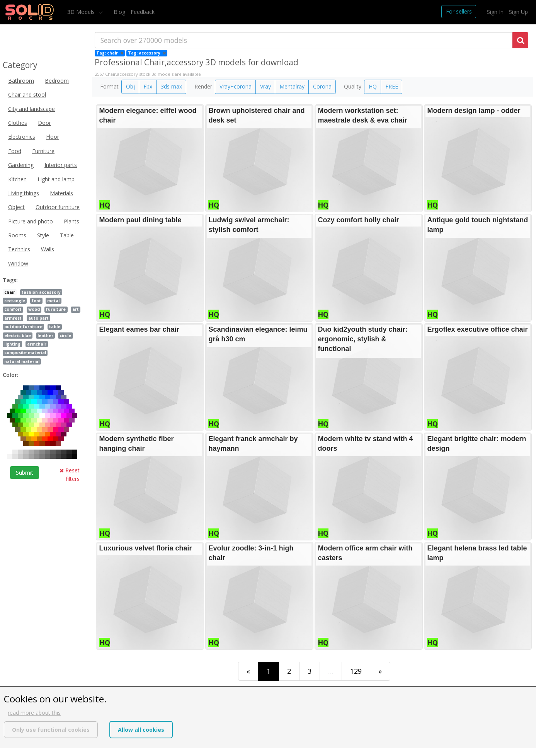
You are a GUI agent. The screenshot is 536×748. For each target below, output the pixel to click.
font (36, 300)
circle (65, 335)
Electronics (21, 136)
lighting (12, 344)
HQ (373, 86)
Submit (24, 472)
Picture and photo (30, 221)
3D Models (81, 11)
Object (16, 207)
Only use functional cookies (51, 729)
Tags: (10, 280)
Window (18, 263)
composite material (25, 352)
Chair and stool (27, 94)
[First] (248, 671)
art (75, 309)
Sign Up (518, 11)
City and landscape (31, 108)
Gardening (21, 165)
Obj (130, 86)
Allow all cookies (141, 729)
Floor (52, 136)
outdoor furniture (23, 326)
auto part (38, 318)
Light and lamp (56, 179)
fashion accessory (41, 292)
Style (43, 235)
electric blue (17, 335)
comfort (13, 309)
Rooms (17, 235)
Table (67, 235)
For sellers (459, 11)
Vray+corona (236, 86)
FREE (391, 86)
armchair (36, 344)
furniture (56, 309)
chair (9, 292)
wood (34, 309)
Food (14, 151)
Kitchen (17, 179)
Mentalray (292, 86)
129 (356, 671)
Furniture (43, 151)
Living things (23, 193)
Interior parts (60, 165)
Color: (11, 374)
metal (53, 300)
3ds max (171, 86)
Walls (47, 249)
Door (44, 122)
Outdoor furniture (58, 207)
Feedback (143, 11)
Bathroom (21, 80)
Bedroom (57, 80)
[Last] (380, 671)
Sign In (495, 11)
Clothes (17, 122)
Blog (119, 11)
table (54, 326)
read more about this (34, 712)
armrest (13, 318)
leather (45, 335)
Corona (322, 86)
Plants (71, 221)
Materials (61, 193)
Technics (19, 249)
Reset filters (70, 474)
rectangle (14, 300)
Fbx (147, 86)
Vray (265, 86)
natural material (21, 361)
